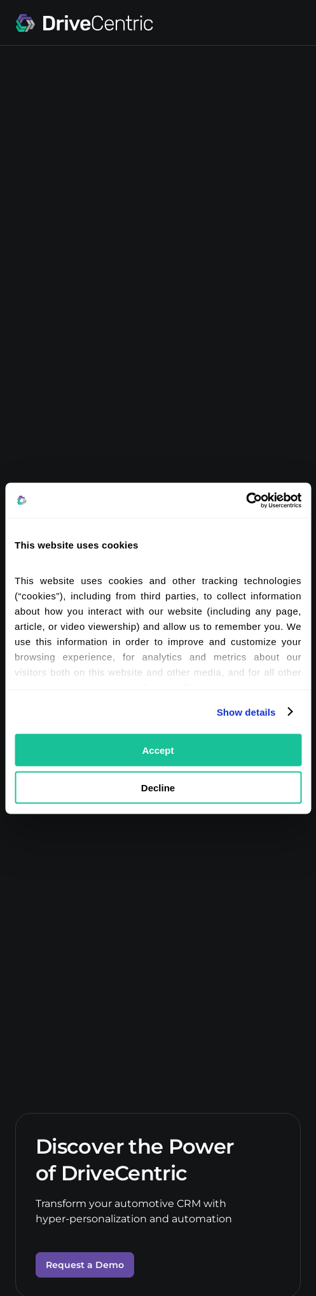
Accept (158, 750)
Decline (158, 787)
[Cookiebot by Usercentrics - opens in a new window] (245, 500)
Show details (246, 711)
